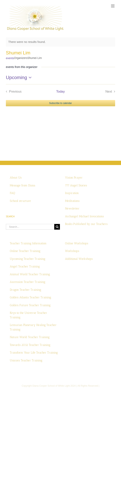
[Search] (57, 227)
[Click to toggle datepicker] (19, 77)
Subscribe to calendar (60, 103)
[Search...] (30, 227)
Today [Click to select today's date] (60, 91)
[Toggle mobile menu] (113, 6)
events (10, 58)
